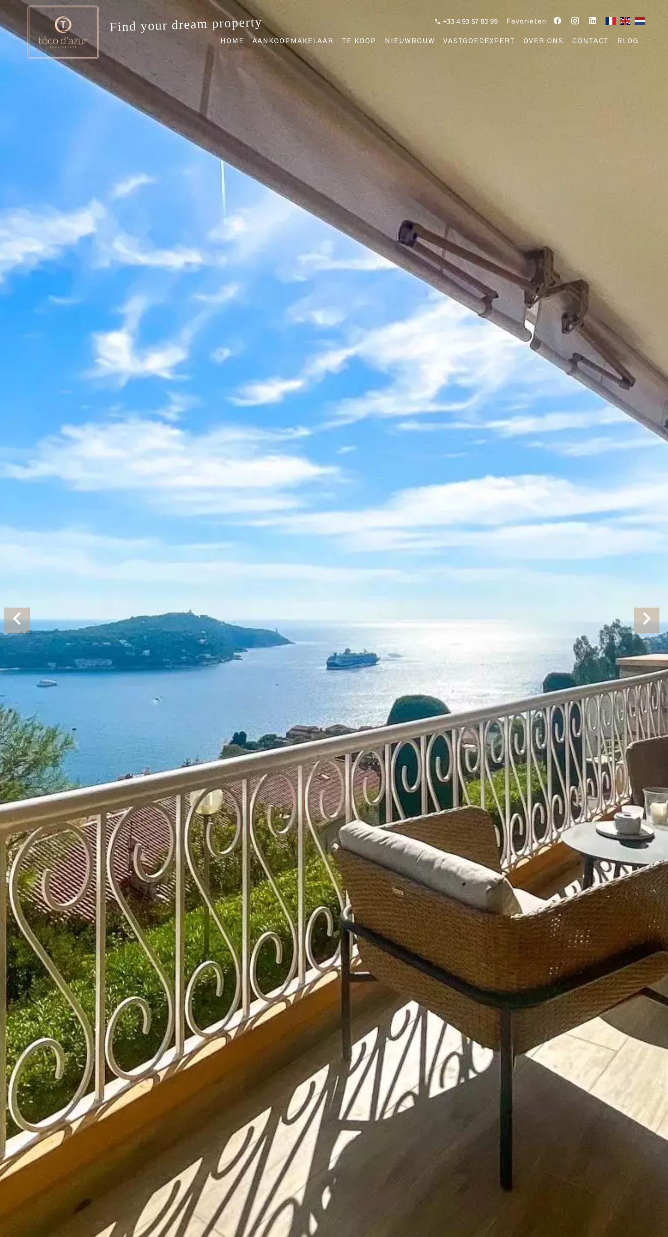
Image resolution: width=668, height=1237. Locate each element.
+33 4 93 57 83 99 (469, 21)
